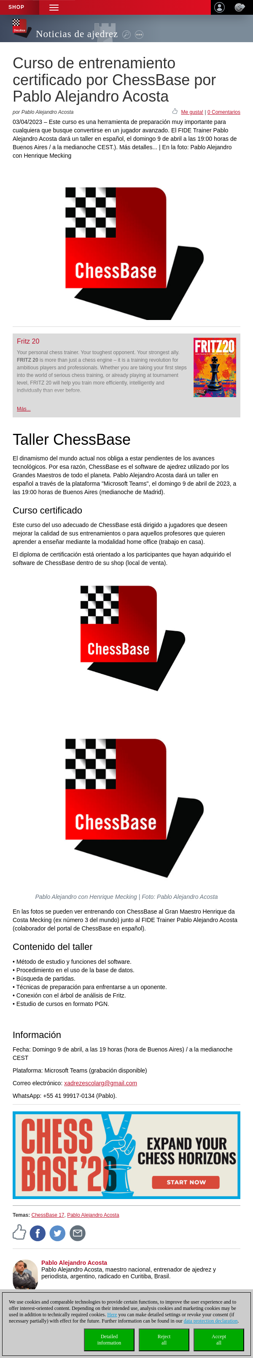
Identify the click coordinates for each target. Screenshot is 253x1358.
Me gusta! (192, 112)
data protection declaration (211, 1321)
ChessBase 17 (47, 1215)
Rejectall (164, 1340)
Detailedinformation (109, 1340)
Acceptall (219, 1340)
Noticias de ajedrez (77, 34)
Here (112, 1315)
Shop (16, 7)
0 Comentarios (223, 112)
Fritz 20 (28, 341)
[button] (54, 7)
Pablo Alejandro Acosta (93, 1215)
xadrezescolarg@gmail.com (100, 1083)
